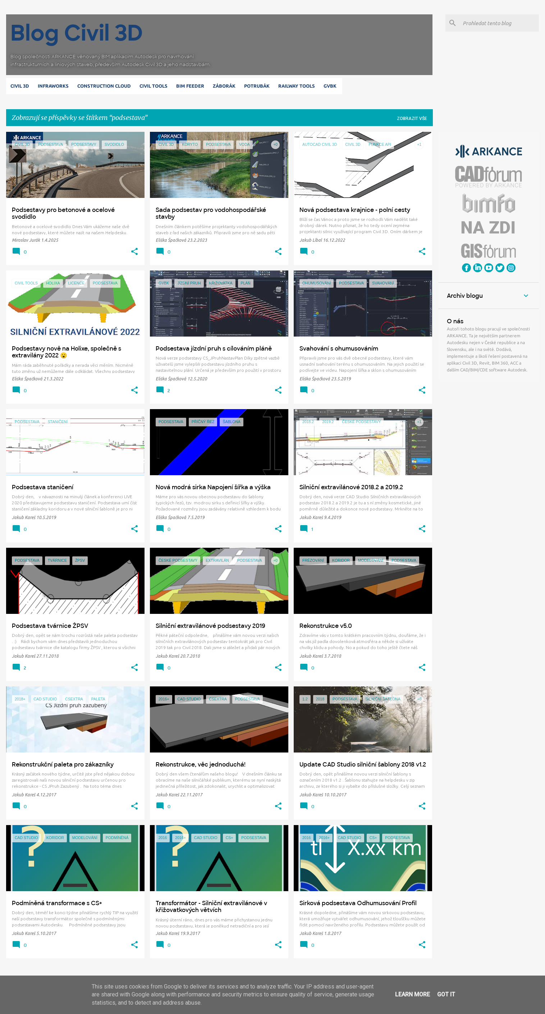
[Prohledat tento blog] (499, 23)
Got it (446, 994)
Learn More (412, 994)
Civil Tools (155, 85)
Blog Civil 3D (76, 33)
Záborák (225, 85)
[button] (134, 251)
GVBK (331, 85)
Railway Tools (298, 85)
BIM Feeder (192, 85)
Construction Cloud (105, 85)
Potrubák (258, 85)
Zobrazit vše (412, 118)
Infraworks (54, 85)
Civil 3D (21, 85)
